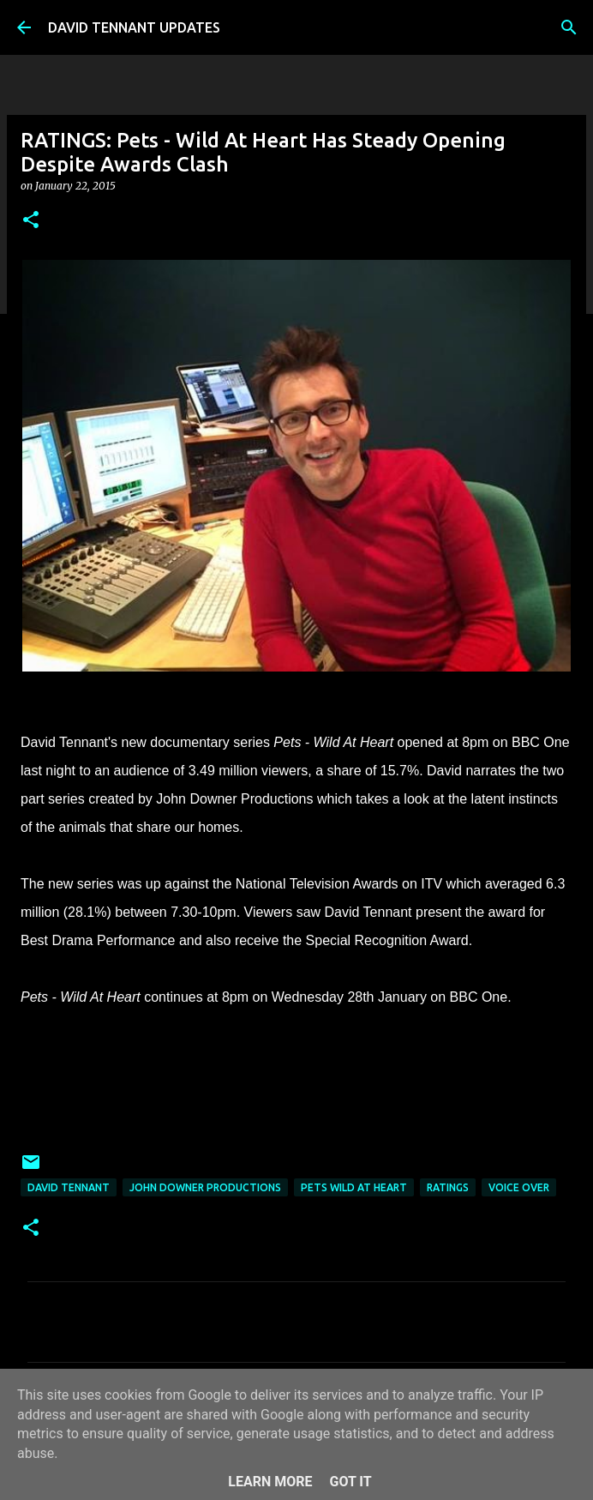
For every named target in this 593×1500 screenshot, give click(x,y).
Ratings (448, 1187)
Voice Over (518, 1187)
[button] (31, 220)
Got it (350, 1481)
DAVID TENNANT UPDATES (134, 27)
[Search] (569, 27)
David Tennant (68, 1187)
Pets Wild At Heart (354, 1187)
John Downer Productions (205, 1187)
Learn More (270, 1481)
